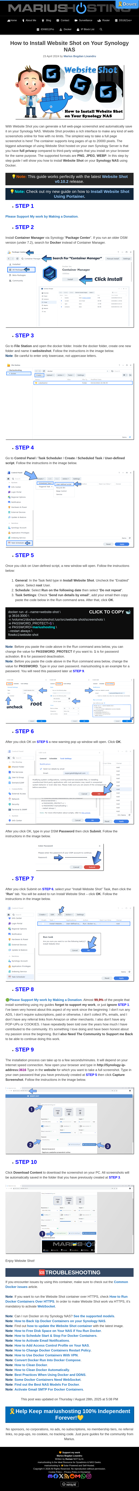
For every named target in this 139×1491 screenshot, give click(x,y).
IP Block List (85, 30)
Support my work (71, 1452)
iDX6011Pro (45, 30)
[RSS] (66, 1476)
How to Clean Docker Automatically (42, 1370)
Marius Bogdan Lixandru (69, 1456)
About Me (29, 20)
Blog (46, 20)
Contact (62, 20)
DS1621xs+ (123, 20)
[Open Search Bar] (101, 29)
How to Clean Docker (31, 1365)
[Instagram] (88, 1476)
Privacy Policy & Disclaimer (77, 1472)
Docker (65, 30)
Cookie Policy (55, 1472)
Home (12, 20)
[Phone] (72, 1476)
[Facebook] (55, 1476)
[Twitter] (61, 1476)
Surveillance (83, 20)
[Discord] (50, 1476)
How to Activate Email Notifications (42, 1340)
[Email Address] (77, 1476)
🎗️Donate (127, 4)
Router (104, 20)
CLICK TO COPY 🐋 (110, 611)
